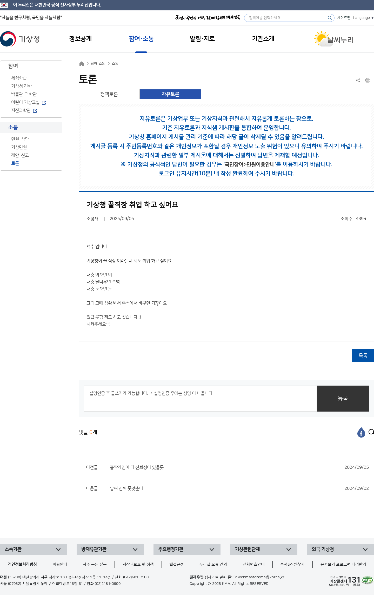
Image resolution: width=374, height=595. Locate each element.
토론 (15, 163)
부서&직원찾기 (292, 564)
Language (361, 18)
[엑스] (370, 432)
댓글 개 (88, 432)
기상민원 (19, 147)
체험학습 (19, 78)
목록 (363, 355)
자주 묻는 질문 (95, 564)
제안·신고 (20, 155)
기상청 (19, 39)
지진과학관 (21, 110)
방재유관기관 (93, 549)
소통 (115, 63)
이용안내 (60, 564)
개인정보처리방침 (22, 564)
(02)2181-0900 (108, 584)
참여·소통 (98, 63)
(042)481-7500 (136, 577)
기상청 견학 (21, 86)
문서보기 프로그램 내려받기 (343, 564)
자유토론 (170, 94)
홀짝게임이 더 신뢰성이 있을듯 (239, 467)
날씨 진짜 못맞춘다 (239, 488)
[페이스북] (361, 432)
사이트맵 (344, 18)
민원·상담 (20, 139)
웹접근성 (176, 564)
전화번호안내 (254, 564)
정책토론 (109, 94)
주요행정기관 (170, 549)
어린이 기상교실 (25, 102)
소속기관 (13, 549)
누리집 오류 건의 (213, 564)
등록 (343, 398)
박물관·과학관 (24, 94)
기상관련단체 (247, 549)
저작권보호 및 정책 (138, 564)
